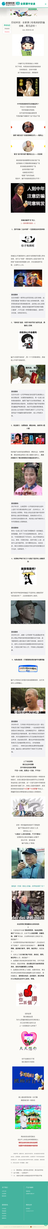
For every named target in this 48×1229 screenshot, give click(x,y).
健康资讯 (4, 1218)
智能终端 (28, 1191)
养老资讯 (7, 32)
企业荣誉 (4, 1193)
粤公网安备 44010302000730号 (37, 1227)
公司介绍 (4, 1191)
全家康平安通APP (30, 1193)
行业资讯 (4, 1215)
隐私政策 (4, 1196)
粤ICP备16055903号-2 (25, 1226)
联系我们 (28, 1208)
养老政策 (7, 28)
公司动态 (4, 1208)
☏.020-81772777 (30, 1211)
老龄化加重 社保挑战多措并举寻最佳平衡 (29, 1175)
